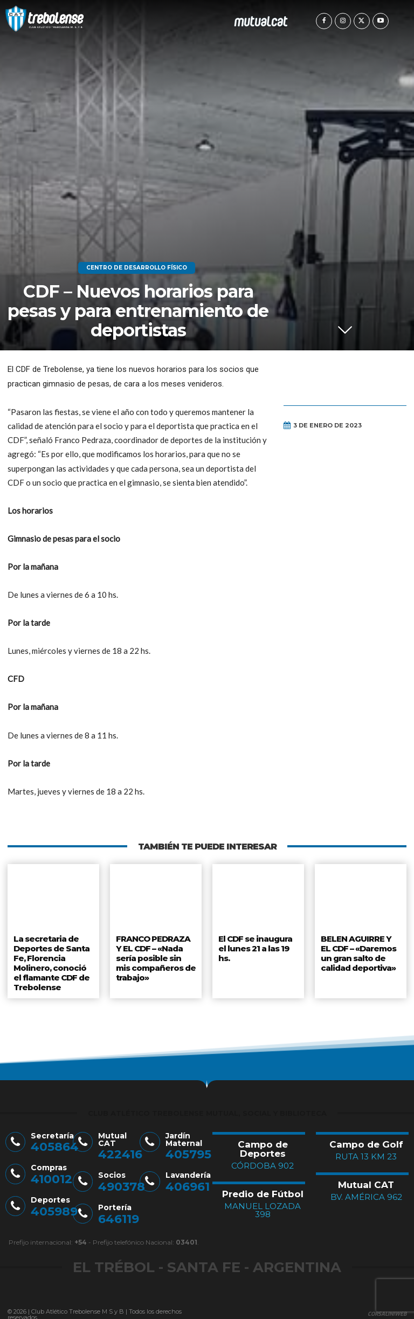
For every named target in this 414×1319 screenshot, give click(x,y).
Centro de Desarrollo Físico (136, 268)
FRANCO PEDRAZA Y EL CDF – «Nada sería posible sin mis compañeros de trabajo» (155, 955)
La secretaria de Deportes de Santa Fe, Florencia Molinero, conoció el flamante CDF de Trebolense (53, 959)
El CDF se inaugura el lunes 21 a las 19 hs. (255, 946)
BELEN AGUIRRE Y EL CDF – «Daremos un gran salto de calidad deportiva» (360, 951)
